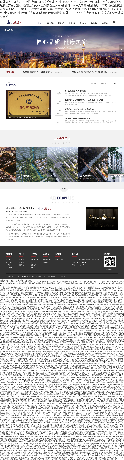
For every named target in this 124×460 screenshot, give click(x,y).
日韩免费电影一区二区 (117, 296)
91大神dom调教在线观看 (38, 448)
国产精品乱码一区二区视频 (8, 327)
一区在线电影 (103, 327)
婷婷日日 (106, 304)
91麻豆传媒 (70, 313)
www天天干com (18, 336)
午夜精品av (62, 403)
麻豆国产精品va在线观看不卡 (86, 377)
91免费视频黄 (81, 396)
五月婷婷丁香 (45, 455)
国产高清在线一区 (37, 450)
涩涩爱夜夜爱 (54, 374)
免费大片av (11, 424)
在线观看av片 (90, 396)
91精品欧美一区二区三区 (70, 419)
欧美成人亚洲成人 (10, 457)
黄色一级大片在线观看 (43, 426)
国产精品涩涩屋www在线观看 (18, 410)
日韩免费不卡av (116, 377)
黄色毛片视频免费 (110, 412)
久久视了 (112, 381)
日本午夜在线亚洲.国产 (63, 379)
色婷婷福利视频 (106, 455)
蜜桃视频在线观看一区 (16, 297)
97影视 (8, 452)
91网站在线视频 (111, 388)
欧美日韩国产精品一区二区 (62, 296)
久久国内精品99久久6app (74, 332)
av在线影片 (52, 360)
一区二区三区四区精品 (58, 308)
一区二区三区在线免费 (16, 362)
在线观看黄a (92, 391)
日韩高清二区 (13, 358)
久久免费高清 (95, 315)
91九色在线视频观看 (23, 457)
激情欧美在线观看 (68, 450)
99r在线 (79, 448)
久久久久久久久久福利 (85, 360)
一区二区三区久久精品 (7, 349)
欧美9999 (34, 294)
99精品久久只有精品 (30, 362)
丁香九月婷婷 (80, 408)
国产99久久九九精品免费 (33, 339)
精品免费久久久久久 (111, 334)
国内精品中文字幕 (74, 407)
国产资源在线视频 (34, 329)
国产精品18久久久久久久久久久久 (79, 303)
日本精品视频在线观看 (15, 417)
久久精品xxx (108, 457)
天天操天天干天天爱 (50, 421)
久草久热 (65, 355)
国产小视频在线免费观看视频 (90, 443)
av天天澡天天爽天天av (13, 294)
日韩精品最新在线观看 (35, 304)
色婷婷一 (85, 348)
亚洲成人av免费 (52, 431)
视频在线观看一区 (74, 388)
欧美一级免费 (60, 405)
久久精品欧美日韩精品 (111, 341)
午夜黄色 (114, 405)
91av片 (7, 353)
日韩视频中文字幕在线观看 (85, 311)
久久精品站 (48, 355)
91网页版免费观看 (104, 447)
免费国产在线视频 (18, 344)
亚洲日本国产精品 (98, 358)
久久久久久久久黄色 (97, 303)
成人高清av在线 (62, 457)
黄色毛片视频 (59, 304)
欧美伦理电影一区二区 (20, 391)
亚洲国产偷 (33, 360)
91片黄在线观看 (19, 421)
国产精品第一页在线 (88, 428)
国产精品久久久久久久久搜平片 (100, 296)
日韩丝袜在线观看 (74, 384)
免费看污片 (31, 334)
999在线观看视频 (89, 292)
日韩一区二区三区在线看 (116, 434)
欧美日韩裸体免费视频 (85, 304)
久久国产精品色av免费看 (114, 363)
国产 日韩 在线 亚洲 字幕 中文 (60, 329)
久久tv (115, 431)
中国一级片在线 (79, 353)
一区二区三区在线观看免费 (84, 339)
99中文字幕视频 (37, 327)
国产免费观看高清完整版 (19, 342)
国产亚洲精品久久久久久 (90, 306)
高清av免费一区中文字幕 (65, 318)
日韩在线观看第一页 (7, 421)
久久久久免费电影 (52, 309)
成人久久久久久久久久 (12, 325)
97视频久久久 (54, 341)
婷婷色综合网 (77, 318)
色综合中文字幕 (42, 401)
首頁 (39, 23)
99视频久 (43, 396)
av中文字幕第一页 (69, 408)
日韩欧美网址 (81, 341)
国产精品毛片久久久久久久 (52, 367)
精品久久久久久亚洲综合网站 (62, 398)
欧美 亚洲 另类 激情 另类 (18, 414)
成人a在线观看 (65, 349)
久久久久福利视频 (93, 405)
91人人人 (3, 292)
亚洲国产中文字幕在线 (24, 441)
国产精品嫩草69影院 (101, 401)
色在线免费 (18, 428)
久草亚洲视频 (12, 438)
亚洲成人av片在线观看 (55, 419)
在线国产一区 (66, 320)
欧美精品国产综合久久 (53, 301)
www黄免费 (45, 358)
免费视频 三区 (20, 408)
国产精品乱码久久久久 (13, 382)
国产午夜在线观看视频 (108, 370)
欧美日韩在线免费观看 (15, 296)
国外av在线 (47, 382)
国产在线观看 (10, 408)
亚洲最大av (64, 301)
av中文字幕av (29, 309)
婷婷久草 (48, 377)
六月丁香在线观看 (76, 367)
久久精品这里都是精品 (39, 393)
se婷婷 (117, 287)
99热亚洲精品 (100, 412)
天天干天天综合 (63, 391)
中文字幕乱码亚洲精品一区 (31, 297)
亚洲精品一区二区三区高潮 (88, 372)
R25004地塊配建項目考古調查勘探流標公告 (42, 72)
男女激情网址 (62, 412)
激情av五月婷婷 (46, 410)
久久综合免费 (78, 431)
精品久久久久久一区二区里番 (108, 318)
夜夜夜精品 (92, 365)
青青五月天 (77, 348)
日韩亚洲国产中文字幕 (22, 349)
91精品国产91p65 (94, 370)
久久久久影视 (48, 450)
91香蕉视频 (82, 329)
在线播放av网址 (21, 322)
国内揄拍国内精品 (84, 296)
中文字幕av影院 (62, 400)
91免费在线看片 (96, 384)
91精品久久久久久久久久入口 (37, 346)
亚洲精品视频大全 (74, 410)
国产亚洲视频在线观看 (107, 443)
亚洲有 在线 (20, 351)
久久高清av (64, 299)
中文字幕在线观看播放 (27, 429)
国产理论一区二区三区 (114, 422)
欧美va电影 (4, 370)
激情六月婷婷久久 (96, 344)
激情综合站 (93, 355)
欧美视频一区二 (113, 386)
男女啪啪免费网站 (52, 412)
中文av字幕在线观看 (36, 353)
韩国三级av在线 (114, 426)
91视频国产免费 (46, 329)
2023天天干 (42, 433)
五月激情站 (11, 356)
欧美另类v (121, 327)
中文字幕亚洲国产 (106, 375)
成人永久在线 (20, 381)
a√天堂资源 (84, 388)
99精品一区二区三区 (35, 358)
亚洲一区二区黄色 (99, 408)
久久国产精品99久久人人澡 (101, 360)
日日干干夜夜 (91, 320)
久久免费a (34, 320)
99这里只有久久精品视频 (76, 358)
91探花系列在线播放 (22, 360)
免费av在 (12, 360)
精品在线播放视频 (35, 455)
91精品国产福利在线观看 (58, 424)
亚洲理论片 (93, 336)
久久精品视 (112, 424)
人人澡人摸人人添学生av (90, 318)
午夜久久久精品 (61, 332)
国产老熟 (46, 341)
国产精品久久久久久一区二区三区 (10, 396)
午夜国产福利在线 (49, 332)
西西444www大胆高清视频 (32, 344)
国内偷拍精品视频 (86, 410)
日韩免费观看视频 (54, 422)
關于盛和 (50, 23)
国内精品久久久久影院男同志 (110, 294)
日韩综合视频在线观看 (26, 398)
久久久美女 (21, 339)
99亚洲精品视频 (21, 412)
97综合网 (37, 408)
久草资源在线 (91, 362)
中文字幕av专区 (19, 454)
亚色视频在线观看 (50, 381)
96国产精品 (12, 370)
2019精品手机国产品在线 (112, 438)
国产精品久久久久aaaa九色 (87, 374)
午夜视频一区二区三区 (23, 356)
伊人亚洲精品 (6, 306)
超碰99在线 (103, 445)
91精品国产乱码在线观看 (70, 315)
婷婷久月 (80, 289)
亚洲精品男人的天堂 (36, 296)
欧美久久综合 (107, 299)
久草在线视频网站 (73, 375)
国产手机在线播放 (6, 391)
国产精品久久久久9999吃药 (55, 393)
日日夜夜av (108, 358)
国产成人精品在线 (90, 434)
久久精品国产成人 (107, 398)
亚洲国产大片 (100, 334)
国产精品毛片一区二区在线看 (26, 370)
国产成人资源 (10, 372)
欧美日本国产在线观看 (70, 311)
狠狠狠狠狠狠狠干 (91, 450)
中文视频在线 (46, 441)
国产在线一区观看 (69, 330)
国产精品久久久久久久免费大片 (99, 433)
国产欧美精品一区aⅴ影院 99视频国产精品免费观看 (51, 334)
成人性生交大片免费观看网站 (109, 417)
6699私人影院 (75, 379)
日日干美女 (82, 322)
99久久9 (105, 426)
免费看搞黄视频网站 (51, 362)
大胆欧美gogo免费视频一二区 (85, 330)
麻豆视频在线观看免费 (90, 346)
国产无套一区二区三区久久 (12, 443)
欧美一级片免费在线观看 (115, 351)
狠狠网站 (62, 346)
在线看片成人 (95, 417)
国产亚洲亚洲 (40, 315)
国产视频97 (81, 421)
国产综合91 (110, 346)
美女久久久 (114, 447)
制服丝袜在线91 (80, 299)
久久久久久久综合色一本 (81, 438)
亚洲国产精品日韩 (83, 342)
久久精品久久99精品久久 (43, 292)
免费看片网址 (94, 327)
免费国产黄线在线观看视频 (68, 341)
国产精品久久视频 (25, 290)
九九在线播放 (56, 349)
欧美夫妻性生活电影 (17, 367)
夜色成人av (15, 395)
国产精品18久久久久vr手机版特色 (16, 346)
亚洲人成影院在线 (13, 375)
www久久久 (40, 407)
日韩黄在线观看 (23, 358)
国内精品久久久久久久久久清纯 (111, 356)
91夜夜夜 (41, 374)
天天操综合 (25, 455)
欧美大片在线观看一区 (93, 313)
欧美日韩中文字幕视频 (20, 304)
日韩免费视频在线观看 (63, 428)
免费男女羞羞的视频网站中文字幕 (14, 445)
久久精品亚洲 (69, 441)
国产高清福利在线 (59, 452)
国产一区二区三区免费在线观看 (19, 353)
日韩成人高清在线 (30, 405)
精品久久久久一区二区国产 (24, 372)
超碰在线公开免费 (62, 407)
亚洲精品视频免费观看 (28, 365)
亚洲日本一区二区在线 (37, 388)
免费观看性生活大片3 (31, 379)
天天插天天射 (100, 403)
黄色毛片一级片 (26, 396)
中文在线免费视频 (81, 405)
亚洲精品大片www (68, 369)
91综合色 (7, 301)
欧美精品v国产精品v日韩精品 (59, 294)
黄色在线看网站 (63, 297)
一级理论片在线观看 (116, 325)
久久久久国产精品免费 (96, 454)
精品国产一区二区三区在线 (33, 424)
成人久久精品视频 (77, 455)
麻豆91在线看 (39, 336)
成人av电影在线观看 (77, 414)
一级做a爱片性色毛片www (17, 433)
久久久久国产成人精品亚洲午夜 (66, 434)
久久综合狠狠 (84, 370)
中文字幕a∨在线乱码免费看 (103, 289)
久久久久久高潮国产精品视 (73, 346)
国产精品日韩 (43, 379)
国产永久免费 (39, 332)
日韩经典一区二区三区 (75, 457)
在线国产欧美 (29, 445)
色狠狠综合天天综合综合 (103, 292)
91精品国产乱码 (81, 400)
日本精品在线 (108, 303)
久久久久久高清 (84, 389)
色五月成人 (119, 308)
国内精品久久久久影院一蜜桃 (19, 355)
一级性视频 (119, 315)
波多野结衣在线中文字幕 (108, 353)
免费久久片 (80, 434)
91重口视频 (88, 358)
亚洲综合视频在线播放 (27, 436)
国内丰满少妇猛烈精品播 (49, 429)
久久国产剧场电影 (25, 363)
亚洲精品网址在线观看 (90, 332)
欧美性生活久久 (29, 336)
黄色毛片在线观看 (114, 372)
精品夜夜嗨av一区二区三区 (72, 443)
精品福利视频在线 (102, 365)
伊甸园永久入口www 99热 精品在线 (82, 349)
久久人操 (74, 289)
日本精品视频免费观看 (27, 325)
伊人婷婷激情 (57, 355)
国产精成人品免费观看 (66, 365)
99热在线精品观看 (51, 356)
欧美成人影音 (25, 382)
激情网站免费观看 (117, 415)
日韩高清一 (104, 448)
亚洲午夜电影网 (111, 330)
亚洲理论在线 (9, 454)
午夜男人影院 (4, 360)
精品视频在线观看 (118, 395)
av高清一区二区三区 (49, 434)
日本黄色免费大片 (101, 351)
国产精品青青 (57, 450)
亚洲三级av (60, 414)
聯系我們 (105, 23)
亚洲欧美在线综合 (73, 389)
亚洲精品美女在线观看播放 (91, 448)
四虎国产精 (43, 322)
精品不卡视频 (105, 339)
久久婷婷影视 (113, 322)
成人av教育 (3, 417)
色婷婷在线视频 (59, 287)
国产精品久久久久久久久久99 (105, 428)
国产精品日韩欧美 (99, 436)
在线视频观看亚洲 (52, 346)
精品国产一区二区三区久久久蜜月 (108, 355)
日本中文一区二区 (101, 316)
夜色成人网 (62, 440)
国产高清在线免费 (63, 351)
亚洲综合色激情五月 (100, 422)
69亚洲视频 (74, 329)
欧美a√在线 (4, 297)
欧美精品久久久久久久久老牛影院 (87, 459)
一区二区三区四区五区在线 (66, 323)
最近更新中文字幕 (8, 405)
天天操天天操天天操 (82, 327)
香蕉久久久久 (50, 405)
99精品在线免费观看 (33, 322)
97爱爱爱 (71, 299)
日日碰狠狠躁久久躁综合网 (37, 395)
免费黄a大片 (112, 316)
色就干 (30, 410)
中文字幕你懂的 (80, 369)
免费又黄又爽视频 (96, 309)
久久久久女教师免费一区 (31, 348)
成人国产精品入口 (92, 322)
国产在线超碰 (55, 426)
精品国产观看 (113, 450)
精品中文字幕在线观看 (28, 311)
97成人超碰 (3, 316)
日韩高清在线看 (38, 398)
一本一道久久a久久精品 (46, 389)
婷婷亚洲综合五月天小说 (10, 459)
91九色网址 (46, 424)
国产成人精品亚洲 (60, 438)
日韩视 (42, 415)
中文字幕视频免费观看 (71, 304)
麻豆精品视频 (64, 388)
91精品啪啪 (39, 341)
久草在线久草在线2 (88, 367)
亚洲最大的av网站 (63, 337)
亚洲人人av (8, 308)
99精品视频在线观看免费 (88, 440)
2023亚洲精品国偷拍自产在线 (34, 421)
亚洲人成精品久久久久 (83, 309)
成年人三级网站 (63, 384)
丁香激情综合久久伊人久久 (15, 315)
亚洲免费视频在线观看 (20, 400)
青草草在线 (13, 339)
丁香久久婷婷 (115, 414)
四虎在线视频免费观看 (106, 306)
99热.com (44, 363)
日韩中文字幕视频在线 (47, 306)
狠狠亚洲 (75, 296)
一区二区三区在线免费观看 (75, 356)
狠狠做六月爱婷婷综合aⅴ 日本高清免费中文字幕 (22, 374)
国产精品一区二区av (112, 408)
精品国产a (57, 299)
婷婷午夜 (38, 429)
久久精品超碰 (71, 377)
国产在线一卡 (115, 292)
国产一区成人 (102, 386)
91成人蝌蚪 (89, 299)
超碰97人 (15, 422)
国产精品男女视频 (42, 342)
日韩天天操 (14, 301)
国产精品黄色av (110, 332)
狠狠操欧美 (114, 339)
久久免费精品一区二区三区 (60, 410)
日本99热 (32, 299)
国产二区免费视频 (117, 344)
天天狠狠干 (88, 353)
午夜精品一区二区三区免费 (17, 426)
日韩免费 (88, 414)
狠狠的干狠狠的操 (92, 447)
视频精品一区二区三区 (97, 438)
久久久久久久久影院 (42, 318)
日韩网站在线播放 (75, 401)
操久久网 (107, 362)
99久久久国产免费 (80, 313)
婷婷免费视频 (90, 412)
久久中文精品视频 (19, 386)
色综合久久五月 (86, 290)
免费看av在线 (16, 318)
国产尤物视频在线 (20, 431)
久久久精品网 (59, 344)
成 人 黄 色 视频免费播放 (88, 379)
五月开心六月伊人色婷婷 (21, 440)
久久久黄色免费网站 (107, 452)
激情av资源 (96, 353)
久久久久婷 (38, 325)
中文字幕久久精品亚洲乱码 (61, 433)
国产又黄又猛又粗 (86, 297)
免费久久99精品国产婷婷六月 (10, 436)
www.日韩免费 (106, 382)
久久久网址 (39, 367)
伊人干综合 (14, 398)
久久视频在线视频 (98, 297)
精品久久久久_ (56, 377)
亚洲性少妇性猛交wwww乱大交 (79, 344)
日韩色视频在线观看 (19, 308)
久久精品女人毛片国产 (79, 362)
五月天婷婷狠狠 (30, 337)
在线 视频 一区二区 (24, 301)
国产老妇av (42, 313)
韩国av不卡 (6, 339)
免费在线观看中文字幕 (102, 396)
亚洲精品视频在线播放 (25, 369)
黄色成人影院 (89, 408)
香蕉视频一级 (89, 421)
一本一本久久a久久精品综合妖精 (22, 323)
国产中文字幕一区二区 (56, 330)
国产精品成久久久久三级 (79, 325)
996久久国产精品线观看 (28, 401)
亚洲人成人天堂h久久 (73, 372)
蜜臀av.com (113, 433)
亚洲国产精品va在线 (88, 401)
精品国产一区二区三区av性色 (51, 316)
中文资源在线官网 (117, 349)
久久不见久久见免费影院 (103, 377)
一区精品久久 (110, 440)
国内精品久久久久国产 (54, 320)
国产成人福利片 (20, 377)
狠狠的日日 (35, 415)
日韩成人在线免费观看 (9, 441)
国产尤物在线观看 (26, 443)
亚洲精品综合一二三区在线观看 (113, 369)
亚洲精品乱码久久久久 (105, 431)
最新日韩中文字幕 (114, 401)
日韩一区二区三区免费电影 (53, 315)
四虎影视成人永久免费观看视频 (56, 313)
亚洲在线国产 (74, 322)
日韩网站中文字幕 (5, 365)
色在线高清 (63, 386)
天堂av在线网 (24, 395)
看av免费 (89, 323)
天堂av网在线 (106, 309)
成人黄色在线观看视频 (23, 320)
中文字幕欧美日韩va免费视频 (54, 443)
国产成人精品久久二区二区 (100, 381)
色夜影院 (44, 431)
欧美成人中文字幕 (40, 309)
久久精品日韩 (33, 349)
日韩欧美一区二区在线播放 (112, 329)
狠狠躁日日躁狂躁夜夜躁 (116, 419)
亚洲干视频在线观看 (51, 384)
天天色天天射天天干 (7, 329)
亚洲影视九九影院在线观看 (27, 459)
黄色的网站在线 (46, 308)
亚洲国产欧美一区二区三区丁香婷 (76, 308)
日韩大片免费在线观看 (14, 455)
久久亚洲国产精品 (36, 457)
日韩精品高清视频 (108, 287)
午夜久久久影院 (30, 434)
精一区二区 (109, 393)
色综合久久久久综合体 (64, 360)
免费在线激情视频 (8, 428)
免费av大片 (3, 412)
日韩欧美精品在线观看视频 (68, 426)
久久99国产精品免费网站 (75, 386)
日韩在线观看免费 (104, 414)
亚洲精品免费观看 (48, 327)
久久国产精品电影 (43, 294)
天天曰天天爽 (16, 306)
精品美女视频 (119, 384)
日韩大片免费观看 (105, 348)
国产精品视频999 (95, 382)
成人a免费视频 (64, 382)
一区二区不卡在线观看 (43, 459)
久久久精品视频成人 (69, 339)
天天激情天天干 (84, 419)
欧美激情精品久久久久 (84, 452)
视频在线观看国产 (32, 433)
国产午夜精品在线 (66, 436)
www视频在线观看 (109, 323)
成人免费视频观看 (48, 304)
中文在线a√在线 (113, 448)
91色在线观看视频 (53, 396)
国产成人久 (30, 412)
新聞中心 (61, 23)
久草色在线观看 (103, 450)
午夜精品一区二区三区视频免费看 (60, 325)
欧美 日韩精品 (106, 344)
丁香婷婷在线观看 (80, 450)
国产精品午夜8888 (53, 363)
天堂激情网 (41, 362)
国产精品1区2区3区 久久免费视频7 (38, 391)
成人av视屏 (52, 400)
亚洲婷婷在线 (101, 440)
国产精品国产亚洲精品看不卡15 (104, 421)
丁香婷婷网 (15, 290)
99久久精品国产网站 (6, 386)
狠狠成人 (68, 414)
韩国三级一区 (63, 309)
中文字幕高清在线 (83, 426)
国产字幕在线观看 (93, 348)
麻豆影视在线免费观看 (47, 438)
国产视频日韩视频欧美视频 (33, 351)
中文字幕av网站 (68, 353)
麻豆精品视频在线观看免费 (108, 337)
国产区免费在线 (113, 336)
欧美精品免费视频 (41, 440)
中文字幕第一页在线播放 (33, 330)
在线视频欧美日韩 (95, 407)
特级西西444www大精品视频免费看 (28, 438)
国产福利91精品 (98, 323)
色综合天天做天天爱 (102, 424)
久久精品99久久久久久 (71, 287)
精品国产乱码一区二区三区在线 (85, 424)
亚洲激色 (17, 311)
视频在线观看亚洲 (105, 405)
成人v (38, 287)
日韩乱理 (67, 289)
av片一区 (53, 348)
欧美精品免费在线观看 (55, 311)
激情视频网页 (55, 455)
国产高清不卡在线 (40, 412)
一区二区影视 (62, 356)
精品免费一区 (37, 372)
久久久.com (97, 339)
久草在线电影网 (49, 296)
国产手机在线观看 (8, 431)
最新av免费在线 (23, 419)
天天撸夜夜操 (48, 353)
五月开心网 (30, 414)
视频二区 (96, 445)
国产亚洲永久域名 (46, 408)
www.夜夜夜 (36, 396)
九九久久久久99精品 (107, 313)
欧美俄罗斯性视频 (15, 403)
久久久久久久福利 (13, 313)
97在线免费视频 (58, 353)
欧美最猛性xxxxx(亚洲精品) (100, 290)
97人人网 (13, 289)
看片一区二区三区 (65, 455)
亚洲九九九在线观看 (8, 381)
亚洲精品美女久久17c (17, 379)
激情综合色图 (65, 448)
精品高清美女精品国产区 (81, 365)
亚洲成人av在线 (103, 372)
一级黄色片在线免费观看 (7, 287)
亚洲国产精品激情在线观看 (72, 393)
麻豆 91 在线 (72, 355)
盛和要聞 (94, 83)
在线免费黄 (71, 309)
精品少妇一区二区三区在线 (14, 348)
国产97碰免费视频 (41, 311)
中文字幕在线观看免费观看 (94, 329)
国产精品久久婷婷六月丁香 (97, 363)
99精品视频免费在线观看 (36, 355)
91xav (4, 455)
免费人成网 (79, 306)
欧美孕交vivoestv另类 (49, 414)
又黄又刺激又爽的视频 (72, 395)
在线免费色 (36, 410)
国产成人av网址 (110, 308)
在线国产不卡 (46, 436)
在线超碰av (44, 330)
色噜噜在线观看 (34, 306)
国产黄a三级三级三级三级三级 (98, 419)
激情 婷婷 (63, 374)
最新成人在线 (29, 454)
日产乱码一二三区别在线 (52, 415)
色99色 (2, 353)
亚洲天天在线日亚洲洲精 (17, 309)
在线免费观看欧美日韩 (54, 401)
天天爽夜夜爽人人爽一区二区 (77, 412)
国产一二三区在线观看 (53, 445)
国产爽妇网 (39, 337)
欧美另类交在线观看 (65, 362)
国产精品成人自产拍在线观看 (70, 415)
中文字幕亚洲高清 (104, 325)
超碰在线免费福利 (57, 292)
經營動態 (104, 83)
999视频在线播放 (18, 337)
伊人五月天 (101, 332)
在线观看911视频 (107, 407)
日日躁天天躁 (16, 365)
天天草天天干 (108, 391)
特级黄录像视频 (39, 377)
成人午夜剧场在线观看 (24, 327)
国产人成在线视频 (107, 410)
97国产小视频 (78, 441)
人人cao (47, 374)
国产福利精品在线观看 (51, 403)
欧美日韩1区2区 (114, 365)
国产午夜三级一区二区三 (68, 342)
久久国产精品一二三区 (52, 447)
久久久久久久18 (84, 316)
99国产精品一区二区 (47, 344)
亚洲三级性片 (6, 318)
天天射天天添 (84, 363)
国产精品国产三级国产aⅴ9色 (102, 349)
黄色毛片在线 (24, 375)
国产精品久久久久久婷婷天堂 (115, 389)
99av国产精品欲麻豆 (36, 382)
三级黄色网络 (99, 308)
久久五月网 (44, 422)
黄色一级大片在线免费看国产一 (52, 290)
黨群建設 (94, 23)
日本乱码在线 (41, 356)
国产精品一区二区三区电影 (67, 396)
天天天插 (99, 320)
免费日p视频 (73, 351)
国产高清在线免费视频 (111, 400)
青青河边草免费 (20, 330)
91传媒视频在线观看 (46, 287)
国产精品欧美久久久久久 (87, 415)
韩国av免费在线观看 (43, 386)
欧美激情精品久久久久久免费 (46, 428)
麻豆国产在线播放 (92, 301)
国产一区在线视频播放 (16, 448)
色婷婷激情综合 (106, 311)
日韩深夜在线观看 (40, 445)
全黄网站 (67, 344)
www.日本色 (10, 434)
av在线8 (64, 377)
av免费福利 (82, 287)
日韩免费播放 (55, 386)
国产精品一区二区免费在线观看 (78, 294)
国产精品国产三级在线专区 (10, 363)
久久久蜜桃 (7, 398)
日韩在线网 (87, 455)
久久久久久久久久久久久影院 (110, 441)
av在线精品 (3, 313)
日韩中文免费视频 (74, 297)
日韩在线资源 (16, 452)
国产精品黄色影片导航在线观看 (25, 287)
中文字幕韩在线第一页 (117, 290)
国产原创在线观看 (84, 315)
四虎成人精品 (96, 455)
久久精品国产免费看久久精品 (68, 336)
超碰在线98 (109, 403)
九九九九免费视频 (97, 457)
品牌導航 (72, 23)
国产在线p (40, 447)
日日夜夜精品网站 (54, 342)
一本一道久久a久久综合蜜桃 (82, 381)
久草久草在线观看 (76, 428)
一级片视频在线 (20, 434)
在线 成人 (87, 441)
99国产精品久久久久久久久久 (59, 358)
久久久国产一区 (93, 325)
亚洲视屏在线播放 (47, 452)
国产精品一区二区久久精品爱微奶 (31, 452)
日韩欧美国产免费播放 (73, 440)
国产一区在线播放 (47, 339)
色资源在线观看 (33, 303)
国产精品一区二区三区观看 (41, 369)
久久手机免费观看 (99, 393)
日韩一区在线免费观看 (68, 445)
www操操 (48, 388)
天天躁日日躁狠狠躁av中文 (26, 292)
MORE (64, 188)
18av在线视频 (117, 436)
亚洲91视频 (12, 351)
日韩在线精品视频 (87, 436)
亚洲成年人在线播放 (29, 417)
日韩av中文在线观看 (58, 441)
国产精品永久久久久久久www (94, 369)
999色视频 (5, 362)
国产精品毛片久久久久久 (10, 369)
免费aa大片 (24, 306)
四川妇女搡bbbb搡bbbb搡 (65, 381)
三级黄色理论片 (95, 375)
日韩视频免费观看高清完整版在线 (113, 320)
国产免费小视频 (113, 445)
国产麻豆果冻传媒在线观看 (21, 388)
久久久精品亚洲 (95, 441)
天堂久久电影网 (117, 358)
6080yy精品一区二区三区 (75, 334)
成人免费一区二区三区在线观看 (27, 447)
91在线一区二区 (116, 309)
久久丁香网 (102, 459)
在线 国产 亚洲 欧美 (108, 384)
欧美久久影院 (29, 377)
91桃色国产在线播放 (95, 426)
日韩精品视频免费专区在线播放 (73, 292)
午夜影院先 (46, 325)
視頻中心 (115, 83)
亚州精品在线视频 (8, 384)
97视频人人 (99, 391)
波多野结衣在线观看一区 (112, 297)
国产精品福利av (113, 367)
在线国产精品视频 (29, 367)
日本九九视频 (65, 367)
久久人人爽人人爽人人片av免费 (19, 299)
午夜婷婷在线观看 (9, 450)
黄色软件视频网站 (41, 365)
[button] (121, 49)
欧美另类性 (11, 412)
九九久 (9, 323)
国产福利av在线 (86, 384)
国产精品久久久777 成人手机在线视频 (55, 375)
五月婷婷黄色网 (37, 441)
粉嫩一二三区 (84, 454)
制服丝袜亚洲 (33, 389)
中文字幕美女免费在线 (12, 415)
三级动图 (3, 346)
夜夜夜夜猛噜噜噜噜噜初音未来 (108, 301)
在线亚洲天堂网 (98, 304)
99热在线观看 (28, 384)
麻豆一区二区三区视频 (51, 336)
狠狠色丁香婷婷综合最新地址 (72, 290)
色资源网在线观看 (60, 372)
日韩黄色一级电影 (38, 384)
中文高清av (114, 374)
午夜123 (115, 393)
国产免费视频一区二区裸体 (49, 323)
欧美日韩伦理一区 (69, 306)
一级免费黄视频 (36, 422)
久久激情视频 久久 (80, 429)
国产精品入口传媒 (60, 370)
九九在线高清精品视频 (50, 337)
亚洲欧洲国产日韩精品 (103, 374)
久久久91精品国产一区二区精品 (80, 382)
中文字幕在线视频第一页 (107, 315)
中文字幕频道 (4, 351)
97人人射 (49, 433)
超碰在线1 (39, 434)
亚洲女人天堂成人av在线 (103, 415)
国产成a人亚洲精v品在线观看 (29, 313)
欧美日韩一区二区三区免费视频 (17, 303)
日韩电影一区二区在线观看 (33, 316)
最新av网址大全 (53, 365)
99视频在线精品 (102, 336)
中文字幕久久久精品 (62, 303)
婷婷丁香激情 (6, 407)
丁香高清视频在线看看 (74, 403)
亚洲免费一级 (31, 426)
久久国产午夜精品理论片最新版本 (65, 327)
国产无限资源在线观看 (33, 431)
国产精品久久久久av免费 (105, 379)
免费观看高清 (58, 306)
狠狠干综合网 (116, 289)
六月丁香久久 (98, 299)
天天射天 (32, 440)
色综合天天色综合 (24, 422)
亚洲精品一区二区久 (60, 389)
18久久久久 (69, 438)
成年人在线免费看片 (101, 367)
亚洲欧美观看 (118, 410)
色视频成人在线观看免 (50, 457)
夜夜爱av (75, 360)
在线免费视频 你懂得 (72, 370)
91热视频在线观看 (65, 447)
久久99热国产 (20, 424)
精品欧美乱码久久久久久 (65, 431)
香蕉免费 (10, 292)
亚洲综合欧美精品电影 (57, 289)
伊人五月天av (101, 346)
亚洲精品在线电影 (38, 443)
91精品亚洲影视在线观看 (78, 320)
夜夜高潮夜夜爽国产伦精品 (47, 303)
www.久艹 (14, 419)
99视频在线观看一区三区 (97, 389)
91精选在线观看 (112, 342)
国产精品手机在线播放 (21, 329)
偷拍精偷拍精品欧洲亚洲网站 (56, 395)
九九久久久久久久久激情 (19, 334)
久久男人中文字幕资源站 (23, 450)
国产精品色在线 (85, 375)
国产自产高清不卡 (48, 372)
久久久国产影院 (72, 459)
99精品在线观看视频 (76, 337)
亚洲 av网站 (52, 379)
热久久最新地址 (81, 323)
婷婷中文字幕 (32, 342)
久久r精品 (26, 448)
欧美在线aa (38, 414)
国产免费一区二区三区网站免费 (69, 363)
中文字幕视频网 (45, 348)
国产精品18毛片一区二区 (25, 289)
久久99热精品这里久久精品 (44, 299)
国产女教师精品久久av (19, 407)
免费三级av (71, 400)
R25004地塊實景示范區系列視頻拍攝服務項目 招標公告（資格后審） (95, 72)
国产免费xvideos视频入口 (91, 337)
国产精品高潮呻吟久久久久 (94, 400)
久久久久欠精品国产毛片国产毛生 (58, 322)
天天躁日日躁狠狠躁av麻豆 (55, 417)
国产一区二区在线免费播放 (49, 297)
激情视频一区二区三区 (36, 375)
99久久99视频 (71, 424)
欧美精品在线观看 (31, 386)
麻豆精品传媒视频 (29, 315)
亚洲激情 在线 (25, 294)
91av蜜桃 (73, 448)
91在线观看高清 (41, 417)
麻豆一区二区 (48, 398)
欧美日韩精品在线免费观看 (69, 316)
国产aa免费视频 (89, 289)
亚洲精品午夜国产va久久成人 (89, 395)
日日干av (92, 316)
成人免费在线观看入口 (33, 308)
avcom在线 (94, 414)
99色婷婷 (109, 436)
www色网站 (55, 382)
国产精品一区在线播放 (53, 448)
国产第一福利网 (104, 322)
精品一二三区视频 (83, 336)
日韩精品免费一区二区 (29, 428)
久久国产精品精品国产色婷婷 (78, 391)
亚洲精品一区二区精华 (38, 301)
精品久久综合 (100, 362)
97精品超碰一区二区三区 (94, 287)
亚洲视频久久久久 (117, 311)
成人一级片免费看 (112, 459)
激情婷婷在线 (41, 405)
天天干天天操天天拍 (45, 349)
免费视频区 (97, 398)
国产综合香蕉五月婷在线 (7, 322)
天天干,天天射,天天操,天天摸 (77, 301)
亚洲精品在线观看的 (22, 389)
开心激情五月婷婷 (25, 415)
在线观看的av (87, 457)
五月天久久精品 (37, 290)
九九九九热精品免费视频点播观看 (82, 398)
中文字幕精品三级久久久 (41, 289)
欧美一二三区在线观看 (91, 386)
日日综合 (32, 341)
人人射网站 (26, 296)
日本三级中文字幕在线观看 (93, 356)
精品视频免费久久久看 (71, 417)
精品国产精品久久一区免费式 (84, 422)
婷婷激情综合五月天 (105, 395)
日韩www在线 (112, 327)
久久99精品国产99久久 (78, 447)
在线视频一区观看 (42, 360)
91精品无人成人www (67, 422)
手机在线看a (44, 400)
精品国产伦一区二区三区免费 (44, 370)
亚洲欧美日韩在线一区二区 (97, 388)
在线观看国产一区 (89, 334)
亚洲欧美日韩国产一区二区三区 (34, 381)
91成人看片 (36, 323)
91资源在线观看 (71, 452)
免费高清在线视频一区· (28, 318)
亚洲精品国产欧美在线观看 (25, 332)
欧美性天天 (8, 388)
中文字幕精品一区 (100, 330)
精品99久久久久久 (10, 447)
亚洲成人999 (54, 391)
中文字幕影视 (58, 339)
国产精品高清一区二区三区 (94, 341)
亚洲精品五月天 (70, 405)
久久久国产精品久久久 (90, 431)
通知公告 (83, 23)
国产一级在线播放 (72, 374)
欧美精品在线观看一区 (12, 429)
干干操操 (98, 311)
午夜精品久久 (96, 452)
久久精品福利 (42, 320)
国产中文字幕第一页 (33, 400)
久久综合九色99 (7, 304)
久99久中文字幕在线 (83, 355)
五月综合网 (91, 308)
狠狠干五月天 (16, 401)
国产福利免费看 (53, 440)
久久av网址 (116, 375)
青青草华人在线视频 (40, 454)
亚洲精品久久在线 (117, 348)
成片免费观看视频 (8, 393)
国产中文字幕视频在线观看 (70, 454)
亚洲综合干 (55, 388)
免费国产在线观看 (94, 294)
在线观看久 (37, 436)
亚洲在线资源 (18, 384)
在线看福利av (29, 408)
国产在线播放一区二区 (88, 403)
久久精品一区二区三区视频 (86, 351)
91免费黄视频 (36, 363)
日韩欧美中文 (85, 407)
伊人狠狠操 (53, 318)
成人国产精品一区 (50, 407)
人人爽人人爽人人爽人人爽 (20, 341)
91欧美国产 (65, 401)
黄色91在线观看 (19, 405)
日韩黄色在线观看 (102, 434)
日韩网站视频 (97, 410)
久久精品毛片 (4, 309)
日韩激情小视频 (58, 408)
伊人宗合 (33, 356)
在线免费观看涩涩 (10, 332)
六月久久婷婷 (108, 454)
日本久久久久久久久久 (109, 429)
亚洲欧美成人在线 (56, 369)
